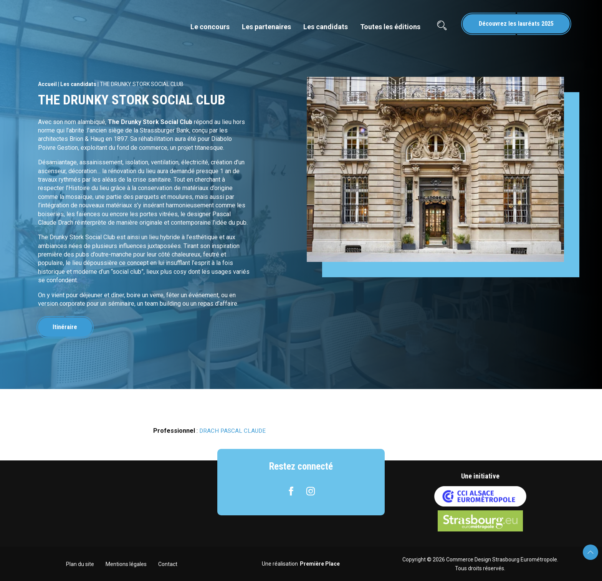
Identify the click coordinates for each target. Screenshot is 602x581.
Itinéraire (66, 327)
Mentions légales (126, 564)
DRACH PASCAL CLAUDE (233, 430)
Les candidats (325, 27)
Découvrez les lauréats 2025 (516, 23)
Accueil (47, 84)
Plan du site (80, 564)
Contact (167, 564)
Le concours (210, 27)
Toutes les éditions (390, 27)
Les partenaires (266, 27)
